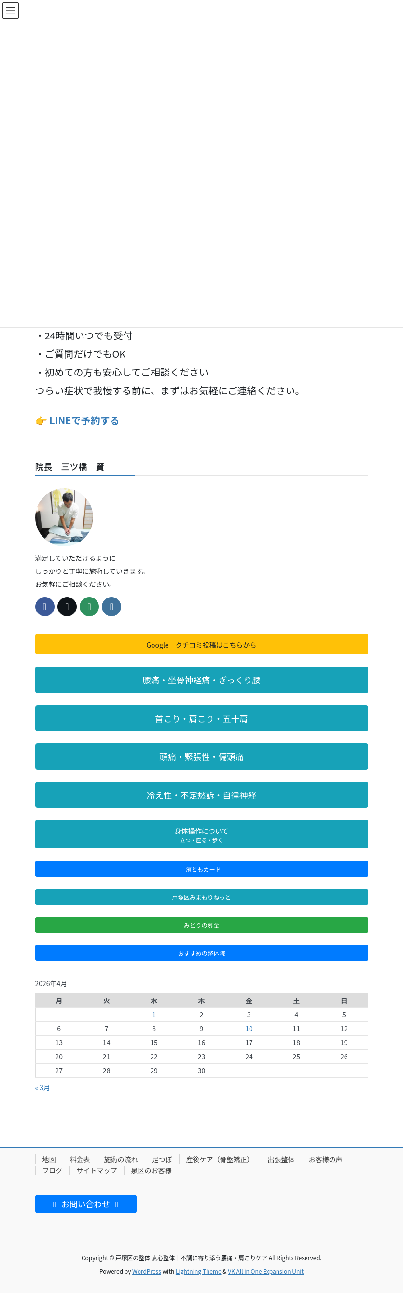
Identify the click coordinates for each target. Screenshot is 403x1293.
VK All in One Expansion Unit (266, 1271)
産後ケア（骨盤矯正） (220, 1159)
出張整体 (281, 1159)
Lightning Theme (199, 1271)
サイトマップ (97, 1170)
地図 (49, 1159)
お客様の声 (326, 1159)
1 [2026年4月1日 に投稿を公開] (154, 1014)
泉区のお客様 (151, 1170)
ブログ (52, 1170)
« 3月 (43, 1087)
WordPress (146, 1271)
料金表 (80, 1159)
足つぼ (162, 1159)
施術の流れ (121, 1159)
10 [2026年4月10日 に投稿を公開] (249, 1028)
